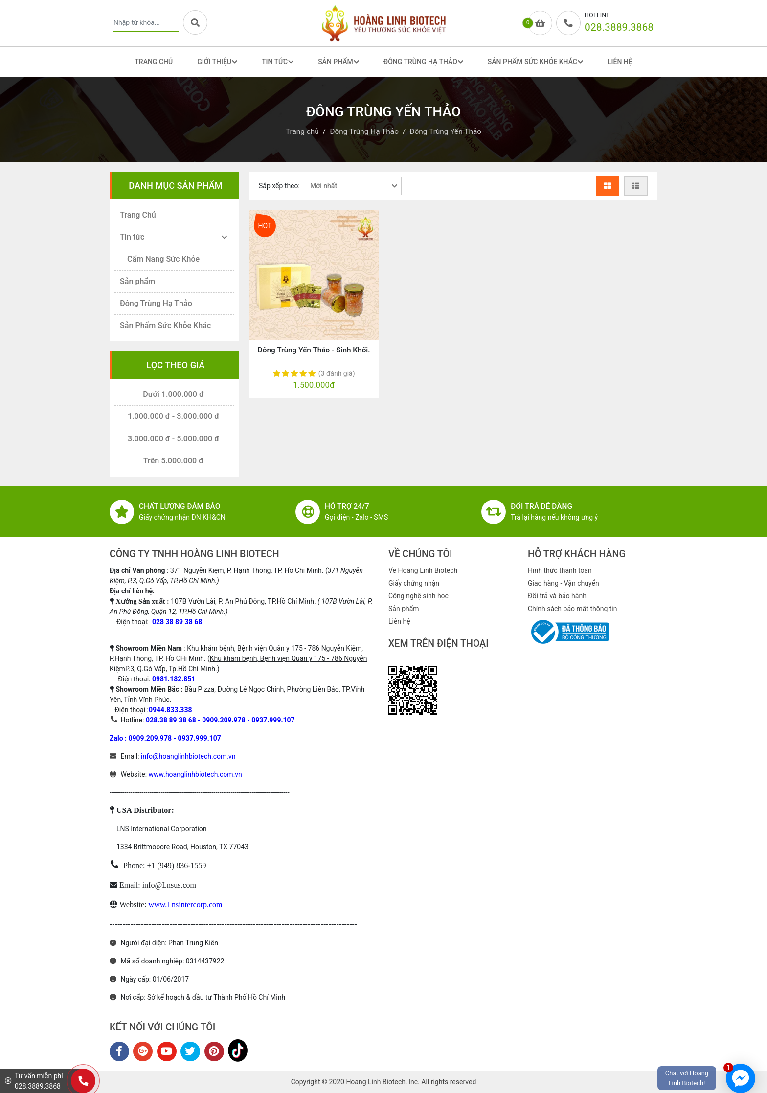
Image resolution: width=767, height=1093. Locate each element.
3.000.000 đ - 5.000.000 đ (173, 438)
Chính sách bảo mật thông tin (572, 608)
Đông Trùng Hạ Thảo (156, 303)
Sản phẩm (137, 281)
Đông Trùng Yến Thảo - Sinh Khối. (313, 350)
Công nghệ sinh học (418, 596)
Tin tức (132, 236)
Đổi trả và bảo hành (557, 596)
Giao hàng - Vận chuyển (563, 583)
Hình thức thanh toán (560, 570)
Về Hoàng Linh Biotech (422, 570)
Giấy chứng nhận (413, 583)
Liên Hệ (620, 62)
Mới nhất (323, 186)
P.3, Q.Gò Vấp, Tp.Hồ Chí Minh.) (172, 669)
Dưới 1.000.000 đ (173, 394)
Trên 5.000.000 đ (173, 460)
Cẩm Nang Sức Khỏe (163, 258)
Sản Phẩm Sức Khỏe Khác (165, 325)
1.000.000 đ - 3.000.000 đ (173, 416)
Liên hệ (399, 621)
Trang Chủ (154, 62)
